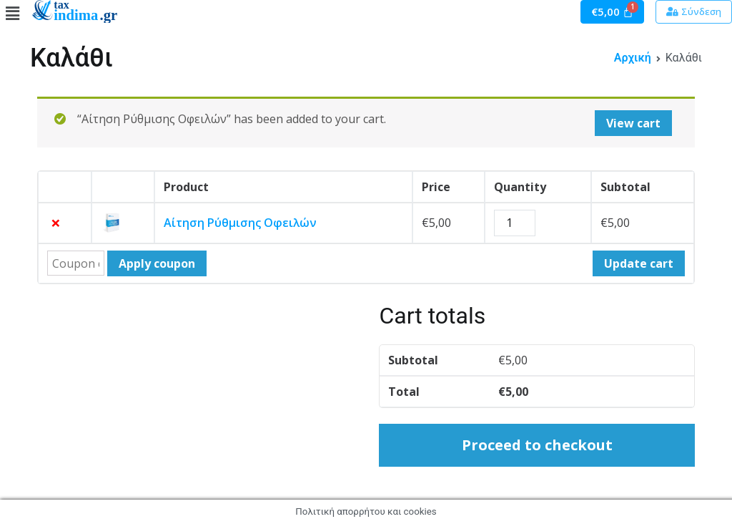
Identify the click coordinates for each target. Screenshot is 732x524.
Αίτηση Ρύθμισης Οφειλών (240, 223)
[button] (694, 12)
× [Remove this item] (56, 222)
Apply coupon (157, 263)
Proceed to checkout (537, 445)
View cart (633, 123)
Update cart (638, 263)
